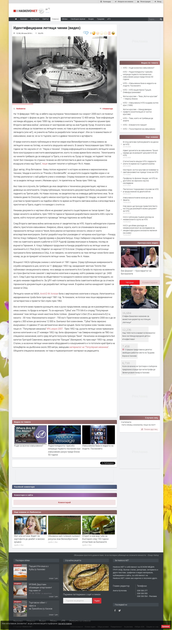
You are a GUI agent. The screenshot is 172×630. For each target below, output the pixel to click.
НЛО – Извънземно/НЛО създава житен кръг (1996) (140, 103)
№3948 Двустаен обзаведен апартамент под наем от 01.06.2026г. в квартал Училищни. (40, 590)
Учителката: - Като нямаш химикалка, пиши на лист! (138, 423)
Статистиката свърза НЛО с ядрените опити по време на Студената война (139, 162)
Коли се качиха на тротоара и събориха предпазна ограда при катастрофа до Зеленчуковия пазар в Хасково (139, 369)
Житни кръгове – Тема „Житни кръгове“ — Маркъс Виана (140, 97)
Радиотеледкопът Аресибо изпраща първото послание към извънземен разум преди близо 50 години (64, 450)
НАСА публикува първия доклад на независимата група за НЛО (138, 218)
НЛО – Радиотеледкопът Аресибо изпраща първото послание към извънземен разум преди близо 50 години (138, 75)
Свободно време (78, 19)
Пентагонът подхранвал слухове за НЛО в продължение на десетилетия (141, 190)
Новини (55, 19)
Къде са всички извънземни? (28, 445)
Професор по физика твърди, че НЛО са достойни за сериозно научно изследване (140, 180)
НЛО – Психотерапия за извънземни (139, 129)
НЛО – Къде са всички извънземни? (138, 67)
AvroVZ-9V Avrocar (49, 293)
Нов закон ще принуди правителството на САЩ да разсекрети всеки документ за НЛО (140, 208)
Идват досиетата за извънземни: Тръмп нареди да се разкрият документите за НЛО (140, 152)
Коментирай (64, 502)
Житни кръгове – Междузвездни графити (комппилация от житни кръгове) (137, 111)
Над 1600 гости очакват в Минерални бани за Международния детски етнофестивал (138, 336)
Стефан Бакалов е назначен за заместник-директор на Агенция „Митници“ (136, 319)
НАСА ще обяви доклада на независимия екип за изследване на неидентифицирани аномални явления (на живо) (140, 229)
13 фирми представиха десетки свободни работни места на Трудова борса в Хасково (138, 352)
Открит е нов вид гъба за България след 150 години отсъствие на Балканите (95, 538)
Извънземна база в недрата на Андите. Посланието (97, 447)
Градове (100, 19)
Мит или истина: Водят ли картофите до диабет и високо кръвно (29, 538)
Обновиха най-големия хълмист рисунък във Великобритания (64, 537)
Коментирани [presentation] (149, 282)
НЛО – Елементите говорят (135, 125)
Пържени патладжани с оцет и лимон (82, 594)
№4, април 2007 (55, 328)
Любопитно (20, 108)
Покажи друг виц (149, 429)
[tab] (130, 283)
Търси (96, 601)
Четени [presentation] (130, 282)
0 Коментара (108, 108)
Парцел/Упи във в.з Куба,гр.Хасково (38, 568)
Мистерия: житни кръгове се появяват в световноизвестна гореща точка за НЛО (140, 170)
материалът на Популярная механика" (89, 347)
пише (44, 163)
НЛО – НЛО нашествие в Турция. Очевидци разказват (137, 91)
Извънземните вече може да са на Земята (138, 198)
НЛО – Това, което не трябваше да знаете (138, 119)
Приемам (165, 626)
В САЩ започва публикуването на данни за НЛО (140, 143)
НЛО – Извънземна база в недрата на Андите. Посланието (139, 84)
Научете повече (65, 623)
